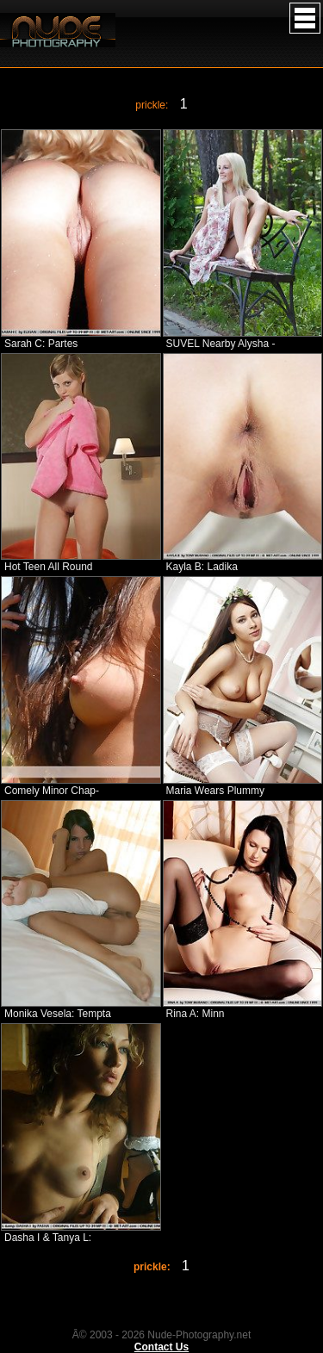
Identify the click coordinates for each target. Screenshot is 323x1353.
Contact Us (161, 1347)
